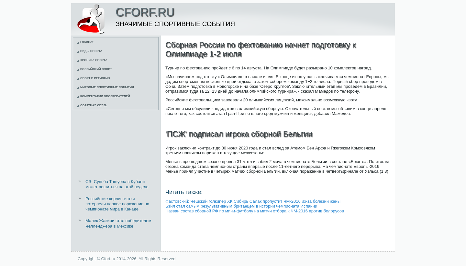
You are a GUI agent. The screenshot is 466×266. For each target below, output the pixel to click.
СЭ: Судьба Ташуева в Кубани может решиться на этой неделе (117, 184)
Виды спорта (91, 51)
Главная (87, 42)
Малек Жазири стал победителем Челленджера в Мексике (118, 223)
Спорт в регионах (95, 78)
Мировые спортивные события (107, 87)
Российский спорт (96, 69)
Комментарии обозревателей (105, 96)
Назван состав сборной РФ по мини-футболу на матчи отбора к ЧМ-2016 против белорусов (254, 211)
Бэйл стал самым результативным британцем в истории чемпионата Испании (241, 206)
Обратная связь (93, 105)
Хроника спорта (93, 60)
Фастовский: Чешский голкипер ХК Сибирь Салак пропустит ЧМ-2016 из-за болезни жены (252, 201)
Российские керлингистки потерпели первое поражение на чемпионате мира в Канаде (117, 204)
